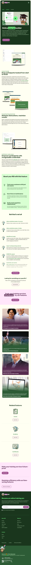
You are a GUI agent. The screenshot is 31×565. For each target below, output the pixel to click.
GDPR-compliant (4, 527)
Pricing (3, 520)
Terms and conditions (17, 542)
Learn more (15, 419)
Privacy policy (4, 542)
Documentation (15, 284)
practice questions (24, 80)
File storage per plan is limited (14, 258)
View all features (15, 272)
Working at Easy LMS (20, 525)
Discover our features (6, 486)
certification (15, 159)
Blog (18, 524)
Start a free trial (6, 39)
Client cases (4, 524)
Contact (3, 536)
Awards (3, 525)
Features (7, 9)
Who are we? (19, 522)
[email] (15, 507)
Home (3, 9)
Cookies (10, 542)
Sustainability (19, 527)
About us (18, 520)
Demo (3, 534)
